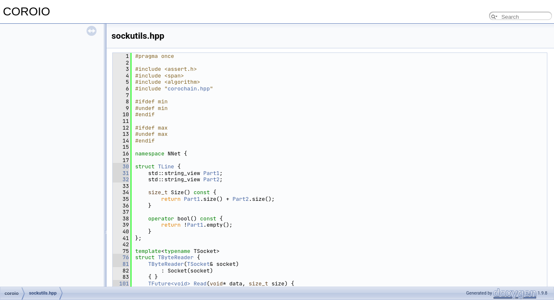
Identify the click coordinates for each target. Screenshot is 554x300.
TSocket (198, 264)
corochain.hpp (189, 88)
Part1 (211, 173)
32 (121, 179)
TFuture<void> (169, 283)
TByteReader (176, 257)
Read (199, 283)
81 (121, 264)
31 (121, 173)
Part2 (211, 179)
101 (121, 283)
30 (121, 166)
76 (121, 257)
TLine (166, 166)
